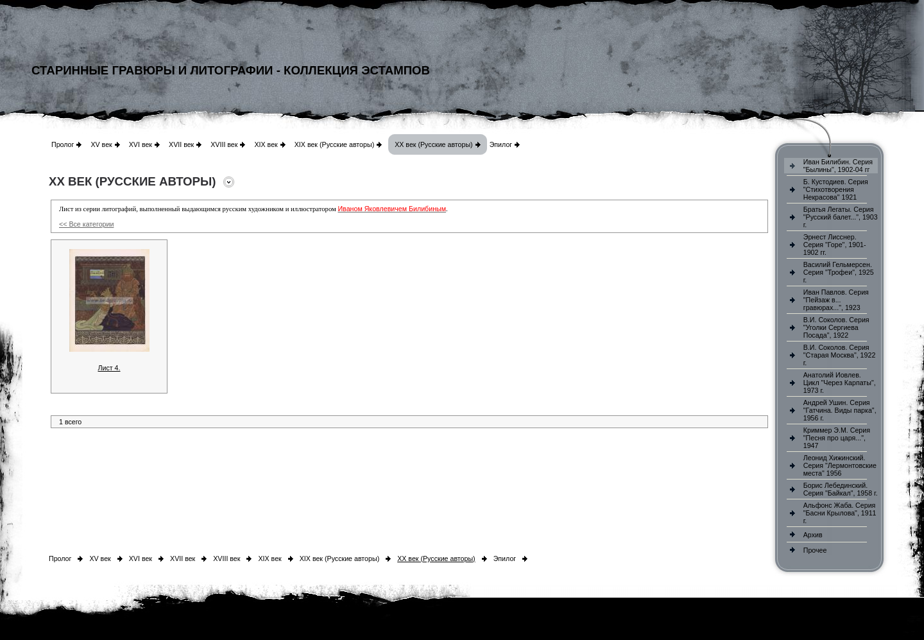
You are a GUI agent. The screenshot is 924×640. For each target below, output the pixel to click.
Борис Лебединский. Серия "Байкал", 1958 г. (840, 489)
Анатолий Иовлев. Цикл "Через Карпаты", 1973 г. (839, 382)
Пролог (62, 144)
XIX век (265, 144)
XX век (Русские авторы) (433, 144)
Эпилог (501, 144)
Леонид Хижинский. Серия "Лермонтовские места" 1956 (840, 465)
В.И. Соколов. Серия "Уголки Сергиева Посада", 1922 (836, 327)
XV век (101, 144)
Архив (813, 535)
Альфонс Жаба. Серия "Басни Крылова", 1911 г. (840, 512)
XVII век (181, 144)
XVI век (140, 144)
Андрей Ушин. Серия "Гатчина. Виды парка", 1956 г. (840, 410)
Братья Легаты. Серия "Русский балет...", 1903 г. (840, 217)
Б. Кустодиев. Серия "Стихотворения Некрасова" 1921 (835, 189)
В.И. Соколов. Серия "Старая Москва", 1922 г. (839, 355)
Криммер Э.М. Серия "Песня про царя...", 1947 (836, 437)
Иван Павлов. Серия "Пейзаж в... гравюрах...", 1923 (836, 299)
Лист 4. (109, 368)
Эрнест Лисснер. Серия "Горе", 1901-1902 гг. (834, 244)
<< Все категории (86, 224)
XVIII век (223, 144)
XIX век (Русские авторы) (334, 144)
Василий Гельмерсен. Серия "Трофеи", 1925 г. (838, 272)
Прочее (815, 550)
